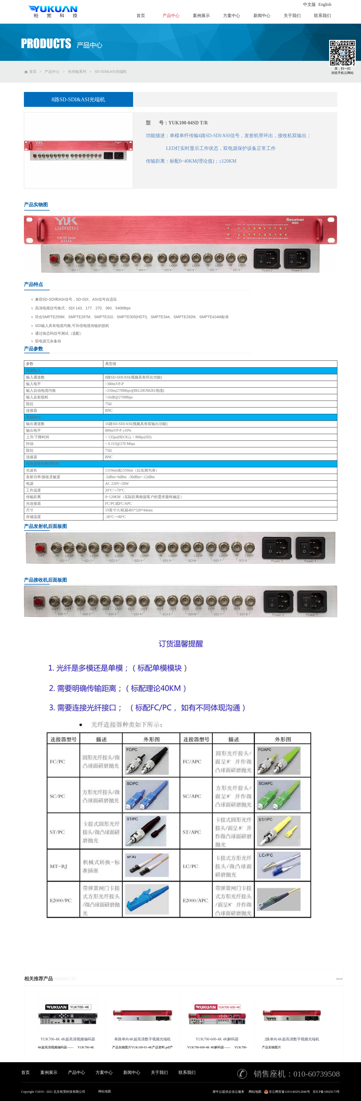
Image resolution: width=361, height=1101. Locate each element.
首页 (25, 1072)
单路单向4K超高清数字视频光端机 (142, 1039)
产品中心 (52, 72)
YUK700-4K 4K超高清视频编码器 (68, 1039)
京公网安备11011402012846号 (289, 1092)
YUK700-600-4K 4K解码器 (217, 1039)
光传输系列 (77, 72)
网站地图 (104, 1091)
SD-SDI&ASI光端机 (111, 72)
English (325, 4)
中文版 (309, 4)
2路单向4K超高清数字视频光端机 (291, 1039)
